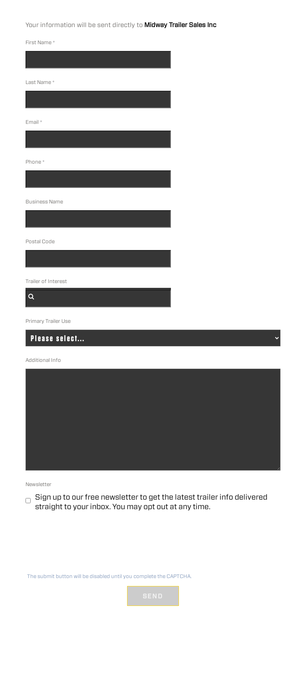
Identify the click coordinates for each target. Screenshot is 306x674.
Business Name (44, 201)
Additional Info (43, 360)
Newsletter (38, 484)
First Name (38, 42)
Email (32, 122)
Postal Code (40, 241)
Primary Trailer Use (48, 321)
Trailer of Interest (46, 281)
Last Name (38, 82)
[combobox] (98, 298)
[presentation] (85, 544)
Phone (33, 161)
